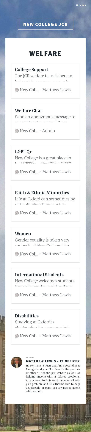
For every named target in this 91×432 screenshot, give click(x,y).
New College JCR (45, 24)
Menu (83, 5)
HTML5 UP (67, 416)
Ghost (59, 419)
